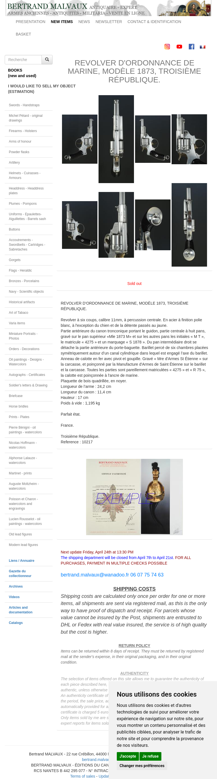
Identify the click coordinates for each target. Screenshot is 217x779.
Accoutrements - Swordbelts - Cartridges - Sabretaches (27, 244)
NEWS (84, 21)
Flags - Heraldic (20, 270)
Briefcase (16, 396)
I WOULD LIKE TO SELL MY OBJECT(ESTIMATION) (30, 89)
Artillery (14, 163)
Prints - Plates (19, 417)
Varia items (17, 323)
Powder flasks (19, 152)
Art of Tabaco (18, 313)
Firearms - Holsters (23, 131)
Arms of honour (20, 141)
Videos (14, 597)
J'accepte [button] (128, 756)
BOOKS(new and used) (22, 73)
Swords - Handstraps (24, 105)
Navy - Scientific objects (26, 292)
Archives (16, 586)
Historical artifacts (22, 302)
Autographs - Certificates (27, 375)
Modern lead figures (23, 545)
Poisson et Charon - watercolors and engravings (23, 503)
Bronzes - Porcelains (24, 281)
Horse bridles (18, 406)
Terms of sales (82, 776)
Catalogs (16, 623)
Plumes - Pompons (23, 204)
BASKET (23, 34)
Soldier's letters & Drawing (28, 385)
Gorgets (14, 260)
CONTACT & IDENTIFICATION (154, 21)
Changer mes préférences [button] (142, 765)
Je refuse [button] (150, 756)
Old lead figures (20, 534)
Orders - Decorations (24, 349)
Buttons (14, 229)
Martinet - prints (20, 473)
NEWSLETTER (108, 21)
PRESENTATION (30, 21)
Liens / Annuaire (21, 561)
